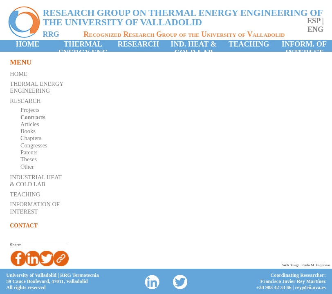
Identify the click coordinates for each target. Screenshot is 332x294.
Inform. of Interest (304, 46)
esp (313, 21)
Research (138, 44)
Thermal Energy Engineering (36, 87)
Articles (29, 124)
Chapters (30, 138)
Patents (29, 152)
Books (28, 131)
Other (27, 166)
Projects (30, 110)
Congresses (33, 145)
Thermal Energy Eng (83, 46)
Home (28, 44)
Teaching (249, 44)
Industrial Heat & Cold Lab (35, 180)
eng (315, 29)
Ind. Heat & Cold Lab (193, 46)
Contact (24, 226)
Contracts (32, 117)
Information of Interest (35, 207)
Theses (28, 159)
